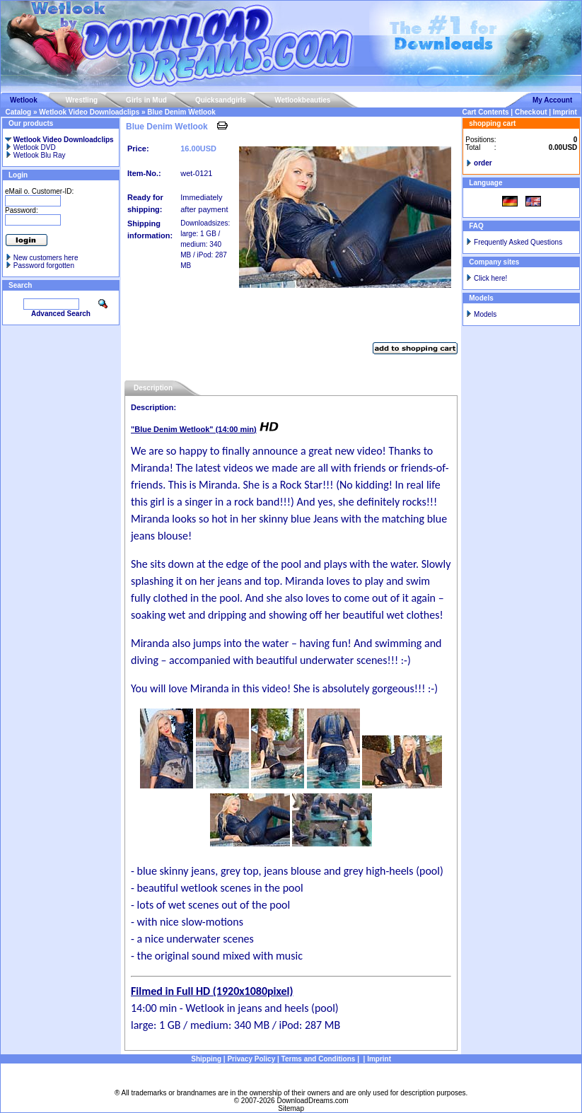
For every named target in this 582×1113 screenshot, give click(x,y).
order (483, 163)
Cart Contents (485, 112)
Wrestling (82, 100)
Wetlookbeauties (302, 100)
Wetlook (23, 100)
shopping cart (492, 123)
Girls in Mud (146, 100)
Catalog (19, 112)
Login (18, 175)
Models (485, 314)
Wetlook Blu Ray (35, 155)
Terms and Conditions (318, 1059)
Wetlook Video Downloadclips (89, 112)
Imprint (565, 112)
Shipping (206, 1059)
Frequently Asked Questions (518, 242)
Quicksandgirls (220, 100)
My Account (552, 100)
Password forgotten (43, 265)
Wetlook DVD (30, 147)
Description (153, 388)
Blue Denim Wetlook (181, 112)
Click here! (490, 278)
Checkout (531, 112)
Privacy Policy (251, 1059)
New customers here (45, 258)
